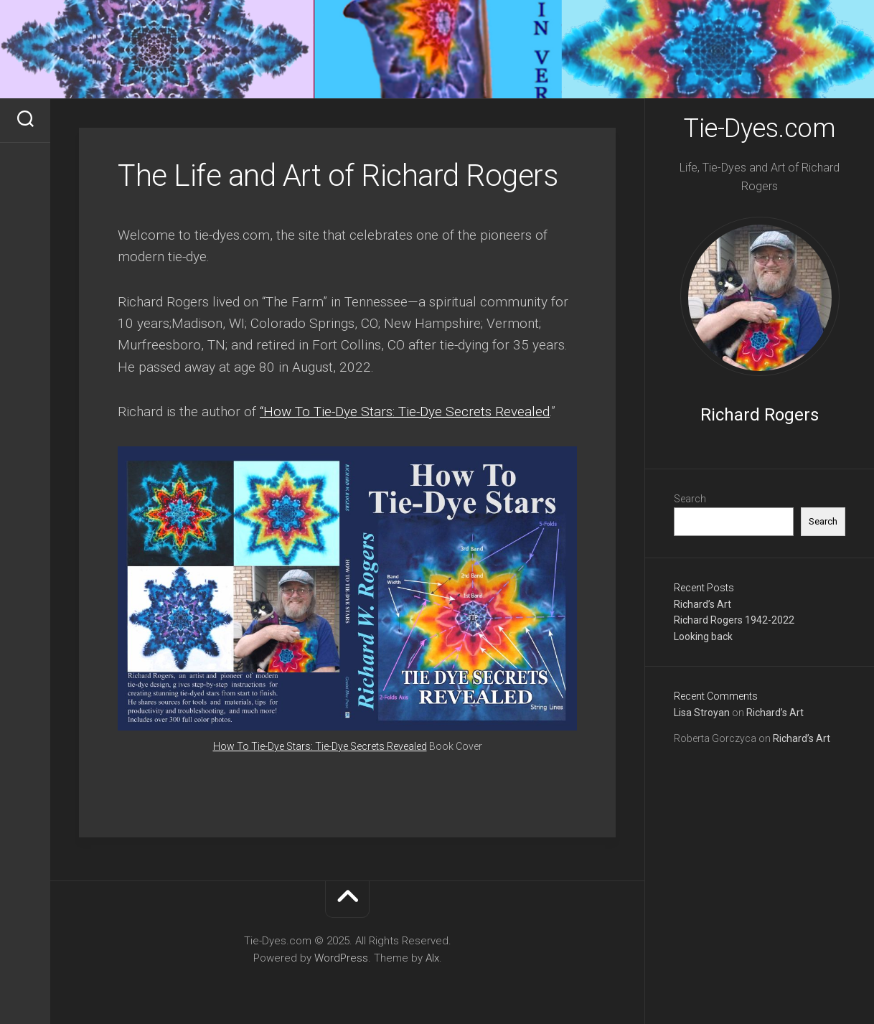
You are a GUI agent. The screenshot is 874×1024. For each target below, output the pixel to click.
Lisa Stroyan (702, 712)
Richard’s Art (702, 604)
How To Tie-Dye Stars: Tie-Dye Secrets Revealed (320, 746)
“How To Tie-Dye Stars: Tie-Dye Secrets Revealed (405, 411)
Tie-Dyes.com (759, 128)
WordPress (341, 958)
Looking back (703, 636)
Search (690, 498)
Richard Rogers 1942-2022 (734, 620)
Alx (432, 958)
